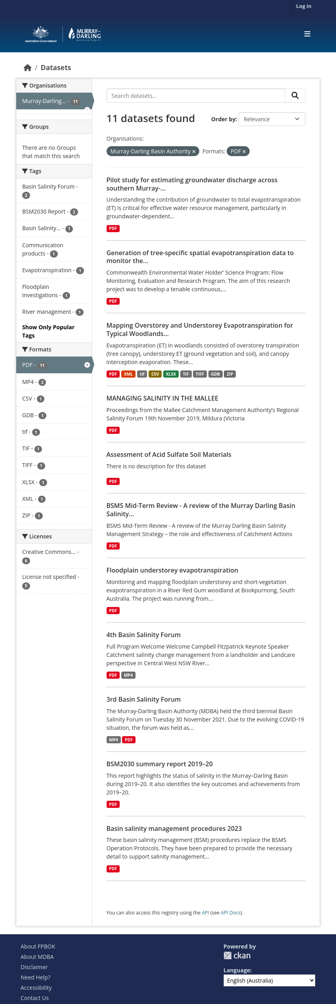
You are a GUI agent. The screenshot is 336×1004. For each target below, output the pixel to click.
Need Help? (35, 977)
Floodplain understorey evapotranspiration (173, 570)
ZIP (230, 374)
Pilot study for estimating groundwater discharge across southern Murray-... (192, 184)
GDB (215, 374)
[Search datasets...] (196, 95)
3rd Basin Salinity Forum (144, 699)
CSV (155, 374)
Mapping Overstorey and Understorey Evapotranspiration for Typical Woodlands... (200, 329)
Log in (303, 6)
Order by (223, 119)
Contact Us (35, 998)
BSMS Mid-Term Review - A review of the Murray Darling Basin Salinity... (201, 509)
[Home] (28, 67)
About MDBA (37, 956)
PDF (113, 228)
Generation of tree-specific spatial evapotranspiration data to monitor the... (200, 256)
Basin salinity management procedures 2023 (174, 828)
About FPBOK (38, 946)
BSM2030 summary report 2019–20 (160, 764)
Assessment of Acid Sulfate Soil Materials (169, 454)
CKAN (236, 955)
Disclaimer (34, 967)
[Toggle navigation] (307, 34)
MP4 (128, 675)
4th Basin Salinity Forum (144, 634)
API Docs (231, 912)
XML (128, 374)
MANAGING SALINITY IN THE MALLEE (163, 398)
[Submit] (295, 95)
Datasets (55, 67)
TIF (186, 374)
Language (236, 970)
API (205, 912)
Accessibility (36, 987)
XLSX (171, 374)
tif (142, 374)
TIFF (200, 374)
